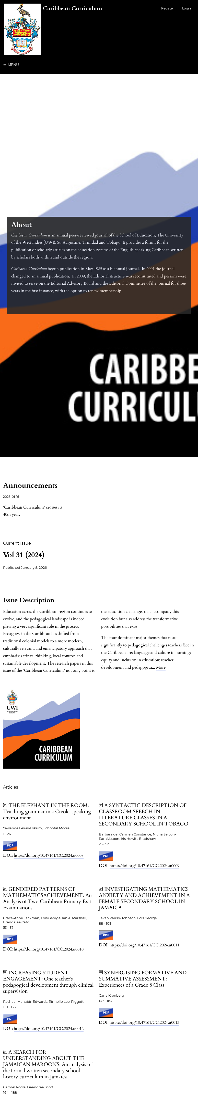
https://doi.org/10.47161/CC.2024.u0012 (49, 1028)
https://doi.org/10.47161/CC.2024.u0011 (144, 945)
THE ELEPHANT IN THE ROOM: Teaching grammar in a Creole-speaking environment (47, 811)
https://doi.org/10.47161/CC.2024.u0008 (49, 855)
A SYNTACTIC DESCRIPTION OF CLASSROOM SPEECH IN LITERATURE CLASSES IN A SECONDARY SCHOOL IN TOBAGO (143, 814)
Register (167, 8)
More (161, 667)
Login (186, 8)
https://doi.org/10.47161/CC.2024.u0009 (144, 866)
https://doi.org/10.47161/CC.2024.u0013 (144, 1022)
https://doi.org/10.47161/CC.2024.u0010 (49, 949)
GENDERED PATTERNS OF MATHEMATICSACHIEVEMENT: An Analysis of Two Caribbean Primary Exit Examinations (47, 898)
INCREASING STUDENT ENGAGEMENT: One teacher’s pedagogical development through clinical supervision (48, 982)
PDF (10, 845)
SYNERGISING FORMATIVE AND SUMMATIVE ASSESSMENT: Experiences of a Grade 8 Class (143, 978)
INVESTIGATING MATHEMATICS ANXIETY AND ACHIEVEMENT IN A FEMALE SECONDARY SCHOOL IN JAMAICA (144, 898)
